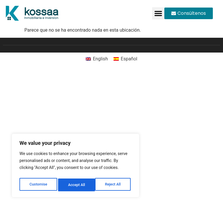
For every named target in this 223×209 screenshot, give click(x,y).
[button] (158, 13)
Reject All (75, 185)
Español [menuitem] (129, 59)
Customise (38, 185)
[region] (75, 166)
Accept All (113, 185)
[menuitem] (97, 59)
